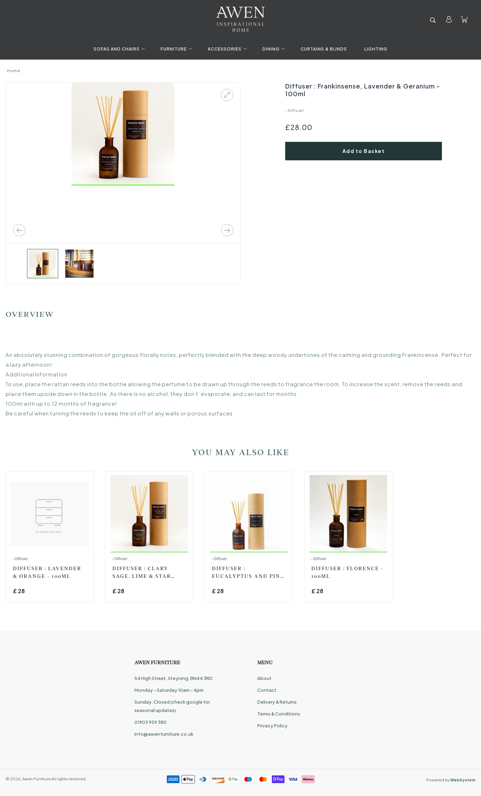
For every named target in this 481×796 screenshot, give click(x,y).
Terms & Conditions (278, 714)
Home (13, 70)
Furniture (175, 49)
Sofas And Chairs (118, 49)
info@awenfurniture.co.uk (163, 734)
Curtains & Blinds (324, 49)
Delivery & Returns (277, 702)
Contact (266, 690)
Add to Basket (363, 151)
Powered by (450, 780)
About (264, 678)
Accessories (226, 49)
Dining (272, 49)
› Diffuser (294, 110)
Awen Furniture (36, 778)
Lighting (375, 49)
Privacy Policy (272, 725)
